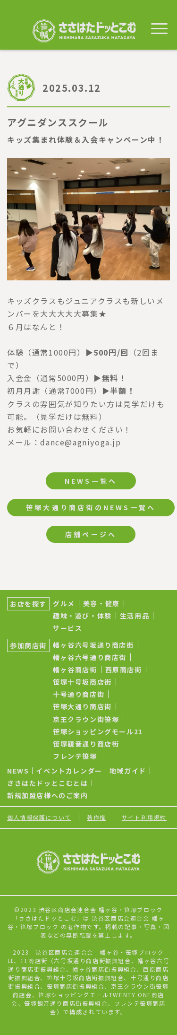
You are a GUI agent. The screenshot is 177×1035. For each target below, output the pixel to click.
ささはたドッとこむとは (47, 783)
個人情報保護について (39, 817)
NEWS (18, 770)
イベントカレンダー (69, 770)
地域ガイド (128, 770)
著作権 (96, 817)
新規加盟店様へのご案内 (47, 795)
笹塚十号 (59, 978)
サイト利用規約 (144, 817)
